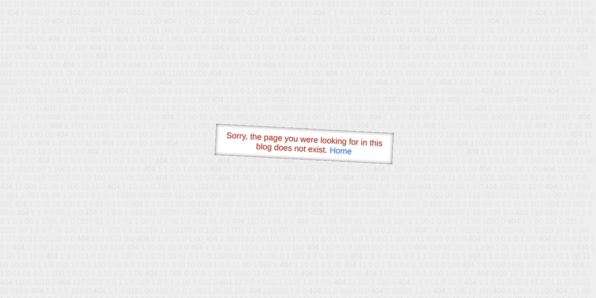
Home (340, 150)
